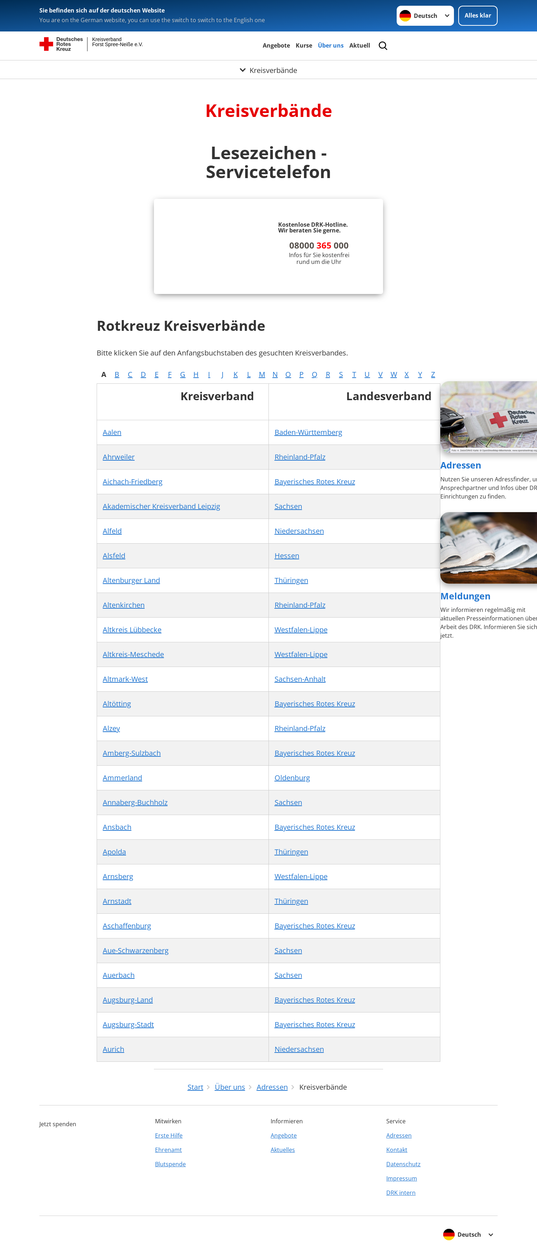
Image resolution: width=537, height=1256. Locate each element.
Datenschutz (403, 1164)
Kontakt (396, 1150)
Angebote (276, 45)
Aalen (112, 432)
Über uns (331, 45)
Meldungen (465, 596)
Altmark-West (125, 679)
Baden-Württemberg (308, 432)
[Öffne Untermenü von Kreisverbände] (268, 69)
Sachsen (288, 506)
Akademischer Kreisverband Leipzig (161, 506)
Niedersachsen (299, 531)
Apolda (114, 852)
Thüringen (291, 580)
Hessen (287, 555)
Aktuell (359, 45)
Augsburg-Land (128, 1000)
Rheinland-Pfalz (300, 457)
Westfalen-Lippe (301, 629)
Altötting (117, 703)
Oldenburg (292, 777)
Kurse (304, 45)
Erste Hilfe (169, 1135)
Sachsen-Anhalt (300, 679)
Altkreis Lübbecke (132, 629)
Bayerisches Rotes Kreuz (315, 481)
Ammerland (122, 777)
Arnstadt (117, 901)
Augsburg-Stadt (128, 1024)
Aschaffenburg (127, 926)
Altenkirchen (124, 605)
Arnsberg (118, 876)
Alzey (111, 728)
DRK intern (401, 1193)
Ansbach (117, 827)
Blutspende (170, 1164)
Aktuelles (283, 1150)
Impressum (401, 1178)
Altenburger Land (131, 580)
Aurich (113, 1049)
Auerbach (119, 975)
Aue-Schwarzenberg (136, 950)
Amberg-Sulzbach (132, 753)
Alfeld (112, 531)
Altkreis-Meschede (133, 654)
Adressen (460, 465)
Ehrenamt (168, 1150)
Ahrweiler (119, 457)
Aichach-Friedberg (133, 481)
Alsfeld (114, 555)
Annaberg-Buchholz (135, 802)
